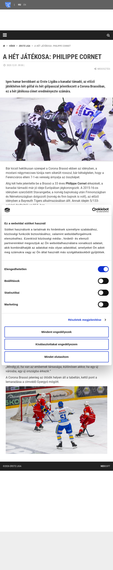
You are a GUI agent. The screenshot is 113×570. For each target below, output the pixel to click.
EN (24, 4)
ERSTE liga (24, 45)
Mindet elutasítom (56, 356)
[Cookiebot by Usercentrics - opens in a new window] (92, 210)
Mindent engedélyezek (56, 331)
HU (19, 4)
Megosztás (102, 68)
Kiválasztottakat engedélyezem (56, 344)
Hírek (12, 45)
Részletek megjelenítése (84, 319)
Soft (105, 466)
